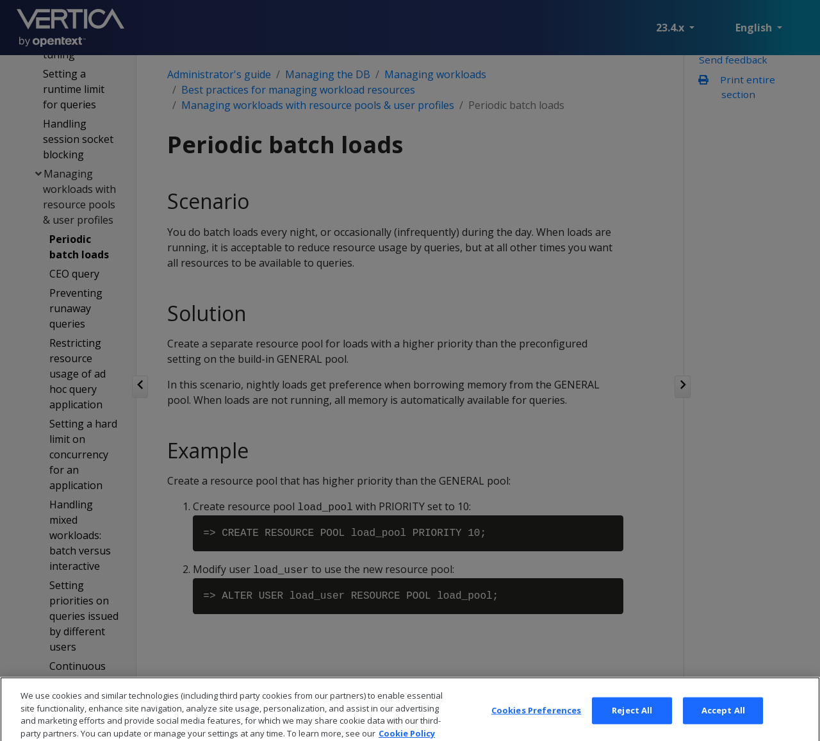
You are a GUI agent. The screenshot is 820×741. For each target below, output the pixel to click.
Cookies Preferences (536, 723)
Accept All (723, 723)
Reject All (632, 723)
